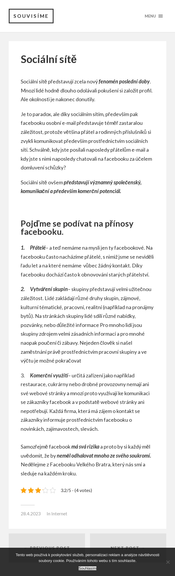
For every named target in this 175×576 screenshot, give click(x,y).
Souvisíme (31, 16)
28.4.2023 (31, 513)
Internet (59, 513)
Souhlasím (87, 568)
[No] (168, 562)
